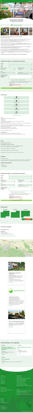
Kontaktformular (3, 406)
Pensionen (2, 379)
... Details (2, 354)
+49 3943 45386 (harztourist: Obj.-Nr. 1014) (9, 235)
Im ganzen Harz (3, 6)
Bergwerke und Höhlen (4, 388)
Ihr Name (2, 63)
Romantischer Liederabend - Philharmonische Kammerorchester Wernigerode (8, 348)
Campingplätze (3, 380)
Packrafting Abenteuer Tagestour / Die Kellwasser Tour (24, 394)
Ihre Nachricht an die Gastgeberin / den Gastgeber (4, 75)
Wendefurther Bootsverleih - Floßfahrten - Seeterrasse (24, 385)
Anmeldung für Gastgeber (4, 402)
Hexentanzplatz (19, 375)
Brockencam (2, 398)
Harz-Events (18, 389)
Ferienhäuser (2, 375)
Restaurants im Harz (3, 391)
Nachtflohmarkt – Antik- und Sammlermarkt (23, 392)
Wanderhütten (3, 383)
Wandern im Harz (3, 387)
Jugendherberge (3, 382)
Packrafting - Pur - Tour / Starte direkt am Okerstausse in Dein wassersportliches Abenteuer (24, 391)
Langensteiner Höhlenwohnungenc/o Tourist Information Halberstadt (21, 380)
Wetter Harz (2, 399)
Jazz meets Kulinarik (5, 359)
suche (4, 8)
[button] (29, 1)
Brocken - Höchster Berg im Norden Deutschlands (23, 378)
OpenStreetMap (27, 256)
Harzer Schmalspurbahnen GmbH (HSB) (22, 384)
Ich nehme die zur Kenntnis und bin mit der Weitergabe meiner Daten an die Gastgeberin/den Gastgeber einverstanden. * (20, 82)
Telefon (2, 177)
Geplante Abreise (21, 180)
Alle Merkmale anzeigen (16, 115)
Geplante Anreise (3, 180)
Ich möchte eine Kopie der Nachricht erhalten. (18, 79)
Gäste (2, 71)
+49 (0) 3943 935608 (3, 408)
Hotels (2, 378)
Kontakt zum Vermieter (16, 25)
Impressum (26, 411)
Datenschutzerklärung (18, 81)
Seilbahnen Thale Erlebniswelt (21, 381)
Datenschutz (30, 411)
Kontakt (22, 411)
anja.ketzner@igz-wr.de (4, 407)
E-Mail (2, 66)
